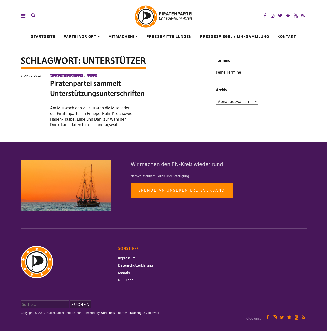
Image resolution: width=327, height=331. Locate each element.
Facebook (265, 16)
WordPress (107, 313)
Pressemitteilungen (169, 36)
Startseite (43, 36)
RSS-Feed (126, 280)
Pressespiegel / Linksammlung (234, 36)
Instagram (273, 16)
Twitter (280, 16)
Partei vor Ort (80, 36)
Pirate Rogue (136, 313)
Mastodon (288, 16)
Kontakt (286, 36)
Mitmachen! (121, 36)
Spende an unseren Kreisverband (181, 190)
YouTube (296, 16)
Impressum (126, 258)
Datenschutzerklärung (135, 265)
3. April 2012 (31, 75)
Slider (92, 75)
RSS (303, 16)
